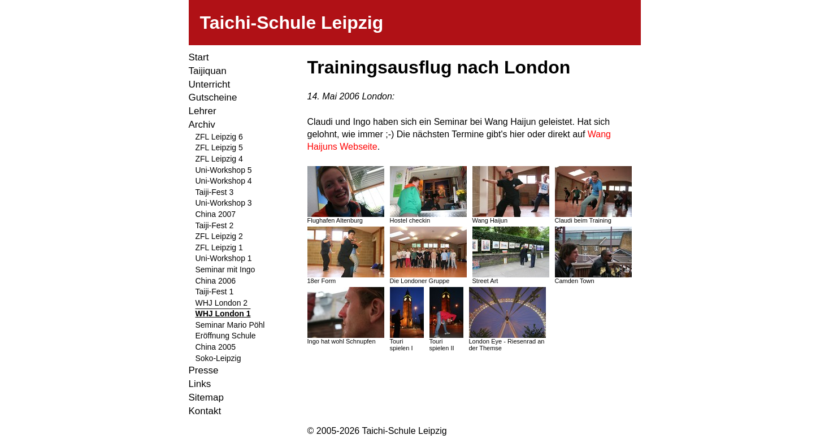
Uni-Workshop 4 (224, 180)
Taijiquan (208, 71)
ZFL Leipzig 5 (219, 147)
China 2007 (216, 214)
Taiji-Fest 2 (215, 225)
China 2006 (216, 280)
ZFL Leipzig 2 (219, 236)
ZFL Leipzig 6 (219, 136)
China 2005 (216, 346)
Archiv (202, 124)
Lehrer (202, 111)
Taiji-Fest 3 (215, 192)
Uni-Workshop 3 (224, 202)
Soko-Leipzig (218, 358)
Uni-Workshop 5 (224, 170)
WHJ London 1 (223, 313)
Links (200, 384)
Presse (204, 370)
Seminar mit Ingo (225, 269)
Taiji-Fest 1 (215, 291)
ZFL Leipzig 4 (219, 158)
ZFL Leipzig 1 (219, 247)
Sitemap (206, 397)
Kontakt (205, 411)
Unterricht (210, 84)
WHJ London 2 (222, 302)
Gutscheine (213, 97)
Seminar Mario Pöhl (230, 324)
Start (199, 57)
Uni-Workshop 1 (224, 258)
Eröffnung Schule (226, 335)
